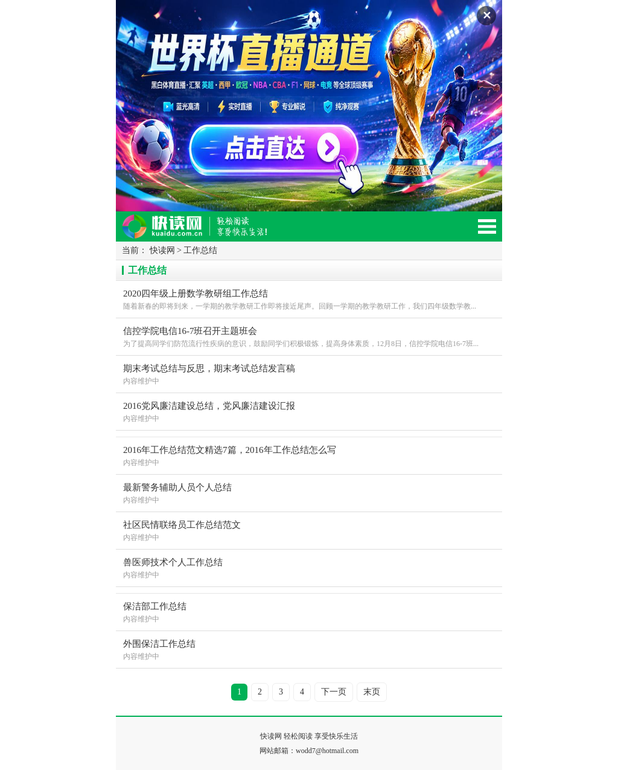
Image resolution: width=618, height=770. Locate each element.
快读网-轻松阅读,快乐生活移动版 (206, 232)
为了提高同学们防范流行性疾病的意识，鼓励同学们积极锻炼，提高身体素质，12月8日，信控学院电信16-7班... (309, 336)
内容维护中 (309, 373)
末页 (371, 691)
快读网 (162, 250)
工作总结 (200, 250)
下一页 (333, 691)
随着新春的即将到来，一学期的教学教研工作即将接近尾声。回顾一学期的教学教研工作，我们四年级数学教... (309, 298)
